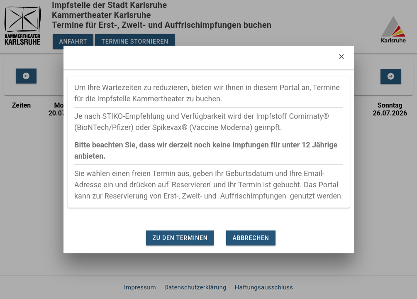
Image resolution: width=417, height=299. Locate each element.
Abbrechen (250, 238)
